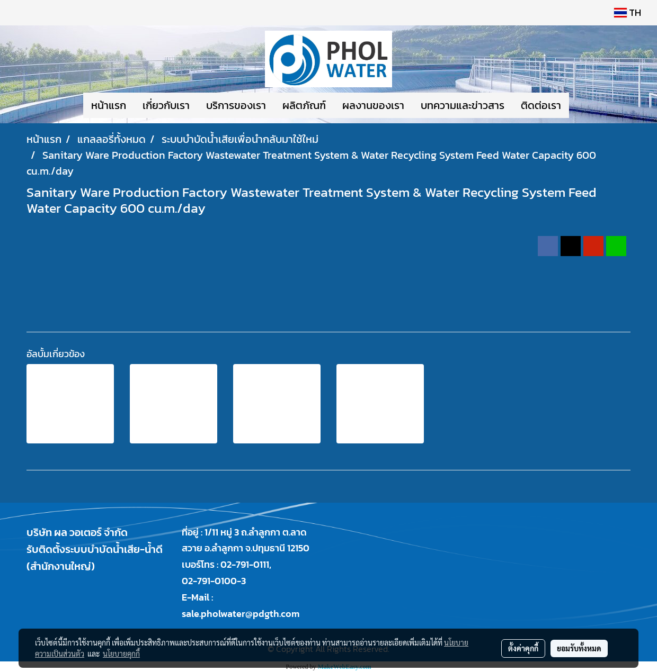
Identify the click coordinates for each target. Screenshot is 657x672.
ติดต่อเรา (541, 105)
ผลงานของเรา (373, 105)
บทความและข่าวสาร (462, 105)
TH (627, 12)
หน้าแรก (108, 105)
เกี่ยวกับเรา (166, 105)
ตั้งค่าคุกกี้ (523, 648)
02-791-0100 (209, 581)
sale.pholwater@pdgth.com (240, 613)
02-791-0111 (244, 564)
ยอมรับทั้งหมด (579, 648)
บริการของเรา (236, 105)
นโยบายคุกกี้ (121, 653)
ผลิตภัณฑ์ (304, 105)
